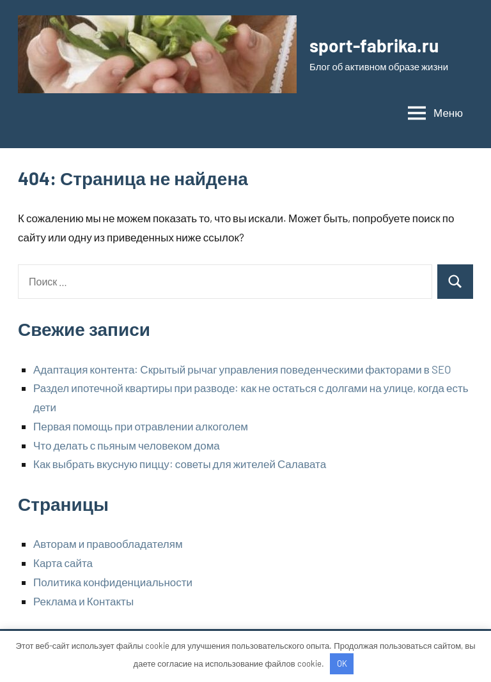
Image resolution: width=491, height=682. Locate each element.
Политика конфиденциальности (112, 581)
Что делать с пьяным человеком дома (126, 445)
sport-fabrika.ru (374, 45)
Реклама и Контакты (83, 601)
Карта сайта (63, 562)
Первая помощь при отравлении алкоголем (140, 426)
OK (342, 663)
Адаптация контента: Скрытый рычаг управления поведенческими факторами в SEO (242, 369)
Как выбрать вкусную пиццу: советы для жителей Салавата (179, 463)
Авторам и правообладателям (108, 543)
